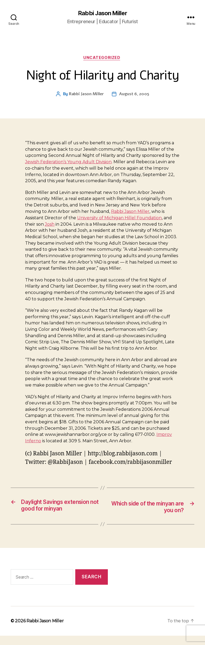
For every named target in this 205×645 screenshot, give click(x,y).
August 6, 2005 (134, 95)
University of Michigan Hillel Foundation (119, 218)
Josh (49, 225)
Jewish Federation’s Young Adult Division (68, 163)
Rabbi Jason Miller (102, 13)
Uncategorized (102, 58)
